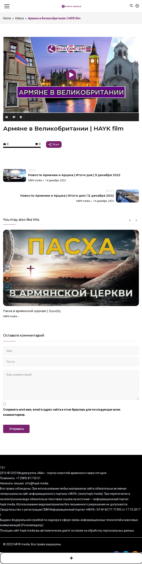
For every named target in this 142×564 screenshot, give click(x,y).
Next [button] (136, 220)
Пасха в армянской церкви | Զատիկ (32, 311)
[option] (71, 275)
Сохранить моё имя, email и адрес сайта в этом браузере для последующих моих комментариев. (61, 412)
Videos (19, 18)
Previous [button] (130, 220)
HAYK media (10, 316)
